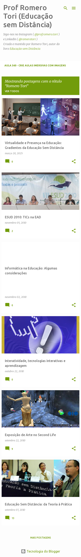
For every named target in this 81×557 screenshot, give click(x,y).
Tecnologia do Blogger (40, 551)
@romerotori (27, 39)
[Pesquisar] (65, 8)
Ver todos (12, 91)
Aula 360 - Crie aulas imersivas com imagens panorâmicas (35, 67)
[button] (73, 161)
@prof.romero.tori (46, 34)
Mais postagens (40, 537)
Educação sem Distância (25, 49)
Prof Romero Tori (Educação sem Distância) (28, 16)
